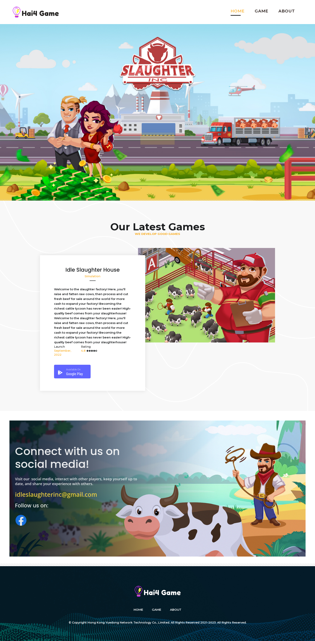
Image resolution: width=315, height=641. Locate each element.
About (286, 11)
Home (238, 11)
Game (261, 11)
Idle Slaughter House (92, 269)
